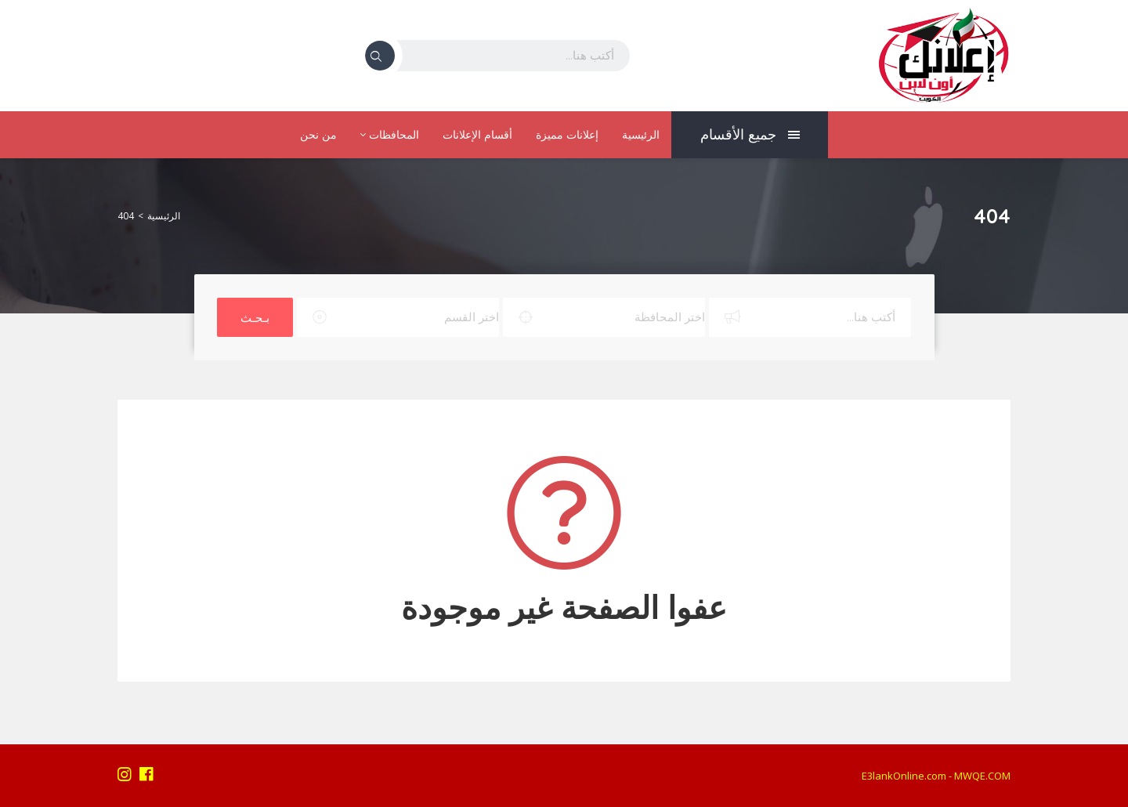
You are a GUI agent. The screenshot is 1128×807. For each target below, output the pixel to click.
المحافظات (389, 135)
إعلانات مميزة (567, 135)
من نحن (318, 135)
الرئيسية (641, 135)
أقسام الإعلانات (477, 135)
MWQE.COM (982, 776)
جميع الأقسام (750, 134)
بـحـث (254, 317)
